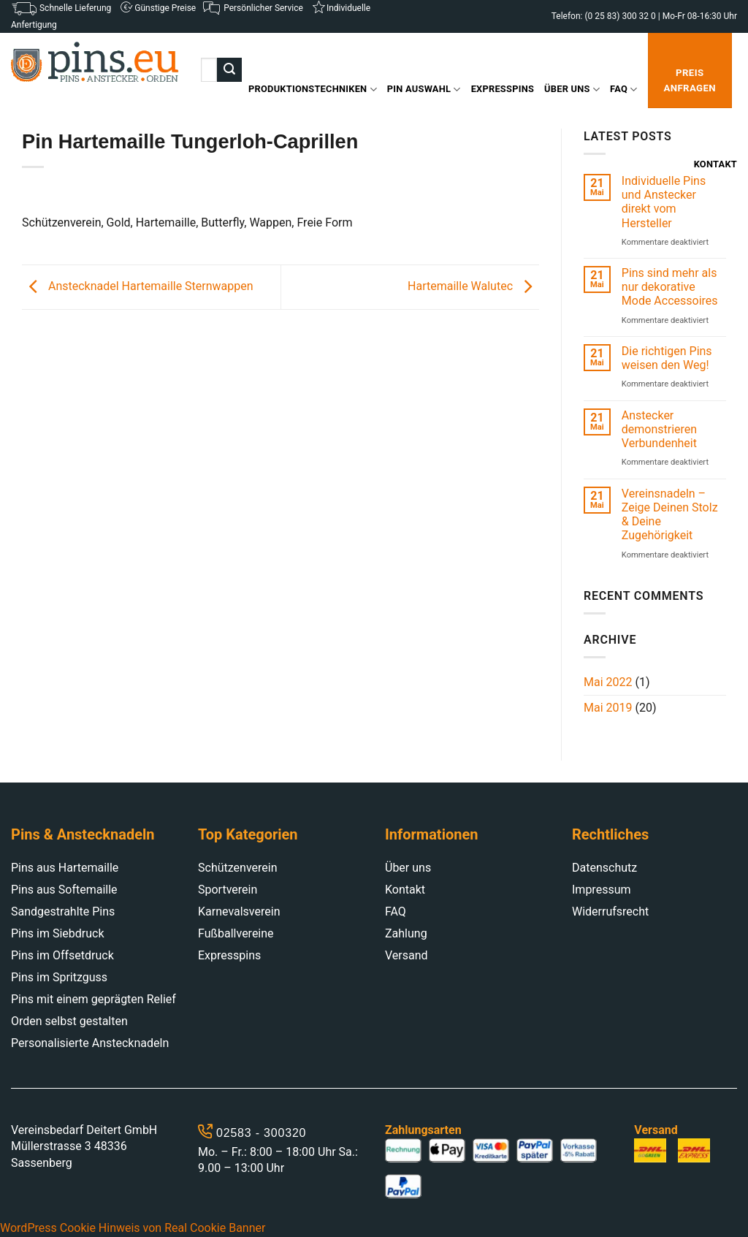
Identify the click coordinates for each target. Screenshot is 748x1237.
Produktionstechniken (312, 89)
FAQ (623, 89)
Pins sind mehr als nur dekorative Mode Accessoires (670, 287)
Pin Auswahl (424, 89)
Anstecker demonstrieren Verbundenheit (659, 429)
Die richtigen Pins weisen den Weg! (667, 358)
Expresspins (502, 88)
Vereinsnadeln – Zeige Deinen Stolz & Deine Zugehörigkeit (670, 515)
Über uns (572, 89)
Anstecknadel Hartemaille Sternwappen (137, 286)
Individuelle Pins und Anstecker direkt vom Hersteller (664, 202)
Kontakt (715, 164)
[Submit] (229, 70)
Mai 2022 (608, 682)
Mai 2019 (608, 708)
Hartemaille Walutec (473, 286)
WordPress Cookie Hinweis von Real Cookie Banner (132, 1228)
